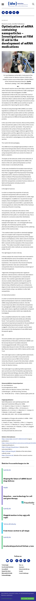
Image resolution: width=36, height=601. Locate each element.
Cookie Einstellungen (23, 573)
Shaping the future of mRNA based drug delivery (17, 479)
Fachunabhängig (6, 575)
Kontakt (21, 571)
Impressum (21, 567)
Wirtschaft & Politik (7, 573)
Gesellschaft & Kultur (7, 567)
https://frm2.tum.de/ (8, 455)
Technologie (5, 565)
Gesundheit (5, 569)
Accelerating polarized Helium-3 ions (18, 546)
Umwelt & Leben (6, 571)
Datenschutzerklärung (24, 569)
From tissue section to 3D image (16, 530)
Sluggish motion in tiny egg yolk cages (16, 516)
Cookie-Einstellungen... (7, 598)
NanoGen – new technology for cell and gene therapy (17, 497)
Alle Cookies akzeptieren (27, 598)
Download (28, 83)
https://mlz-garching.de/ (9, 451)
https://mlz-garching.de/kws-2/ (11, 447)
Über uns (21, 565)
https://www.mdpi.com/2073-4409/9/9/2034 (14, 439)
